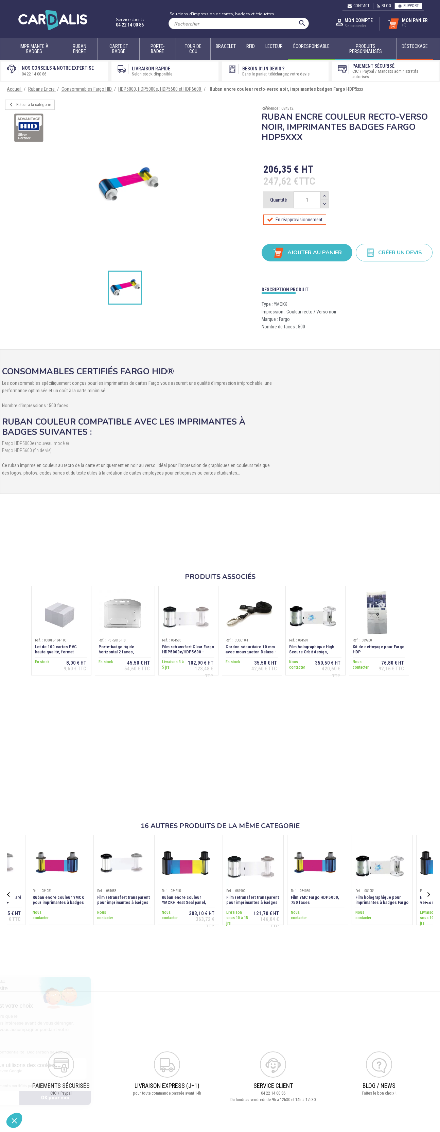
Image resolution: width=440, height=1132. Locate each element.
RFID (250, 46)
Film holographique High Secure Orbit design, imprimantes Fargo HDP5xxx (315, 652)
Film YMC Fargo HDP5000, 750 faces (315, 900)
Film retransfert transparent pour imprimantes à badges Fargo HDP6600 (252, 902)
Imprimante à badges (34, 49)
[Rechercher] (239, 23)
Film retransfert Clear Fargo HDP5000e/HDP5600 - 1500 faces (188, 652)
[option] (128, 184)
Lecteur (274, 46)
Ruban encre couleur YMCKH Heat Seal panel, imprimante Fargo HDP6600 (187, 902)
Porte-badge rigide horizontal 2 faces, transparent (116, 652)
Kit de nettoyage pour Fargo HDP (378, 650)
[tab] (348, 288)
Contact (359, 5)
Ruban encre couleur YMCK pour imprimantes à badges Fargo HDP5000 (58, 902)
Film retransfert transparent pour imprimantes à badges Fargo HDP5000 (123, 902)
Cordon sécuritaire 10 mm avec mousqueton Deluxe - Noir (251, 652)
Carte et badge (118, 49)
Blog (384, 5)
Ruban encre (79, 49)
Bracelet (226, 46)
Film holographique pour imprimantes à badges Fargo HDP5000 (381, 902)
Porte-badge (157, 49)
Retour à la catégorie (29, 105)
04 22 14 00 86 (130, 25)
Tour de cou (193, 49)
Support (408, 5)
